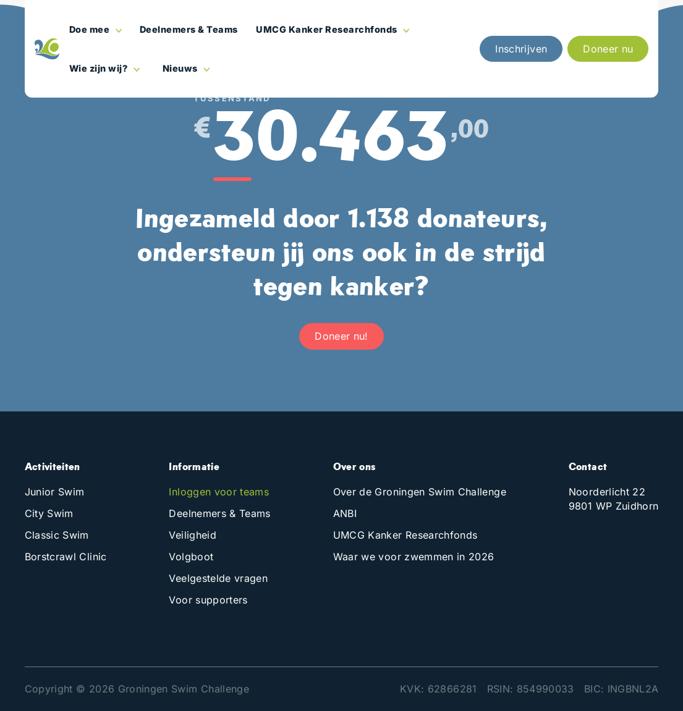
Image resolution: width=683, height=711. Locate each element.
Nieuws (181, 68)
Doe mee (90, 29)
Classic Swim (57, 535)
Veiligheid (192, 535)
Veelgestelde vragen (218, 578)
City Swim (49, 513)
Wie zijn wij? (99, 68)
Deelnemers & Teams (189, 29)
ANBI (345, 513)
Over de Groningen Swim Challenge (419, 492)
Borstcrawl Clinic (66, 556)
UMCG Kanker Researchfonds (327, 29)
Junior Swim (55, 492)
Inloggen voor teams (219, 492)
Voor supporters (208, 600)
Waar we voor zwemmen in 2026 (413, 556)
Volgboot (191, 556)
